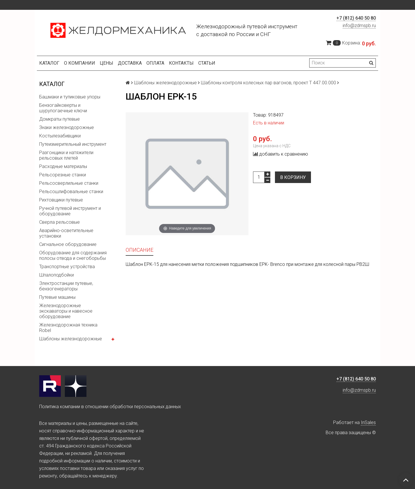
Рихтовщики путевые (61, 200)
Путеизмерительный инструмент (72, 144)
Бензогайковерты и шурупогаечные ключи (63, 107)
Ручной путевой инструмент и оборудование (70, 211)
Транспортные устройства (67, 266)
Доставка (130, 63)
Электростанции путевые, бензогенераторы (66, 286)
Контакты (181, 63)
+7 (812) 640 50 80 (356, 18)
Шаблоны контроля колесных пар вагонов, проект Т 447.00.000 (268, 82)
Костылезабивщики (60, 136)
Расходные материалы (63, 166)
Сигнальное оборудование (68, 244)
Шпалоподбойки (56, 275)
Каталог (49, 63)
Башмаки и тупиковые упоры (69, 97)
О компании (79, 63)
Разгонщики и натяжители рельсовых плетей (66, 155)
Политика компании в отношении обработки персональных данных (110, 406)
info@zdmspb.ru (359, 25)
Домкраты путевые (59, 119)
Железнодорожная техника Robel (68, 327)
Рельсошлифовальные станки (71, 191)
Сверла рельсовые (59, 222)
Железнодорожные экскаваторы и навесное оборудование (66, 311)
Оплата (155, 63)
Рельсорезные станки (62, 175)
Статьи (206, 63)
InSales (368, 422)
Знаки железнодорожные (66, 127)
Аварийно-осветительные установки (66, 233)
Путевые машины (57, 297)
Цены (106, 63)
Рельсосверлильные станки (68, 183)
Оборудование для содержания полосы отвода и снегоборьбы (73, 255)
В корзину (293, 177)
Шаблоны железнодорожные (70, 338)
